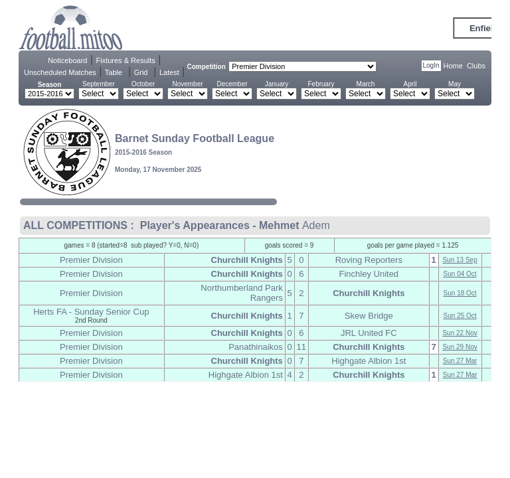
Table (113, 72)
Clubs (476, 66)
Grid (141, 72)
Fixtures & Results (125, 60)
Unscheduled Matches (60, 72)
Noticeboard (67, 60)
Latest (169, 72)
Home (453, 66)
